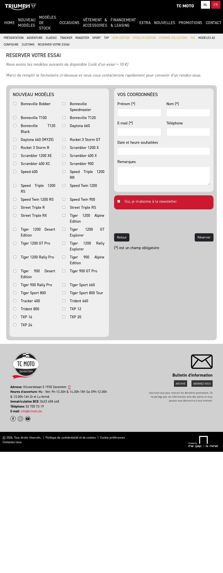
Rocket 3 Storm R (35, 147)
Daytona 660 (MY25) (37, 139)
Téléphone (174, 123)
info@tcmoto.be (31, 411)
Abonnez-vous (202, 383)
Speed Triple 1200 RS (38, 188)
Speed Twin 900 (82, 199)
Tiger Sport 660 (82, 284)
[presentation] (147, 221)
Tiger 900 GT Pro (83, 271)
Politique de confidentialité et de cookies (71, 438)
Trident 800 (30, 309)
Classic (51, 38)
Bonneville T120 (83, 117)
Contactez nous (12, 442)
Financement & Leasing (123, 22)
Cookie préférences (112, 438)
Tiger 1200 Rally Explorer (87, 246)
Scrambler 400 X (83, 155)
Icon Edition (121, 38)
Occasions (69, 22)
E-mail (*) (125, 123)
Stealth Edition (144, 38)
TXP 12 (75, 309)
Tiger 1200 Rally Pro (37, 257)
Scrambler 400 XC (35, 163)
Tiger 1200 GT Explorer (87, 232)
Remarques (126, 161)
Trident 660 (79, 301)
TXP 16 (26, 317)
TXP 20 (75, 317)
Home (9, 22)
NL (205, 4)
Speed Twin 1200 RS (37, 199)
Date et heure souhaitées (137, 142)
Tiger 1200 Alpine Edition (87, 218)
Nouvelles (164, 22)
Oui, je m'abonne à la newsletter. (151, 201)
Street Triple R (33, 207)
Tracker (66, 38)
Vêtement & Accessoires (95, 22)
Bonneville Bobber (36, 103)
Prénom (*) (126, 103)
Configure (11, 44)
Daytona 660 (80, 125)
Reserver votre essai (54, 44)
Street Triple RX (34, 215)
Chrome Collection (173, 38)
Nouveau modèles (27, 22)
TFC (192, 38)
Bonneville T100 (34, 117)
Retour (122, 237)
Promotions (190, 22)
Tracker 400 (30, 301)
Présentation (14, 38)
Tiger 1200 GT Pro (35, 243)
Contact (213, 22)
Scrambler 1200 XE (36, 155)
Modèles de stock (47, 23)
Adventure (35, 38)
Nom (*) (172, 103)
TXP (106, 38)
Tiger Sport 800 (33, 292)
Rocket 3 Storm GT (85, 139)
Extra (145, 22)
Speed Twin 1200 (83, 185)
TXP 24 (26, 325)
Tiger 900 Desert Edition (38, 273)
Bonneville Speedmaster (80, 106)
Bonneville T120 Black (38, 128)
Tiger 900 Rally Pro (36, 284)
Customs (28, 44)
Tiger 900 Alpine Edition (87, 260)
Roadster (82, 38)
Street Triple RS (83, 207)
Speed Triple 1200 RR (87, 174)
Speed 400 (29, 171)
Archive (180, 383)
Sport (96, 38)
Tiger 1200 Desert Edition (38, 232)
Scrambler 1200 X (84, 147)
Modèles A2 (206, 38)
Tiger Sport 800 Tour (86, 292)
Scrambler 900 (82, 163)
